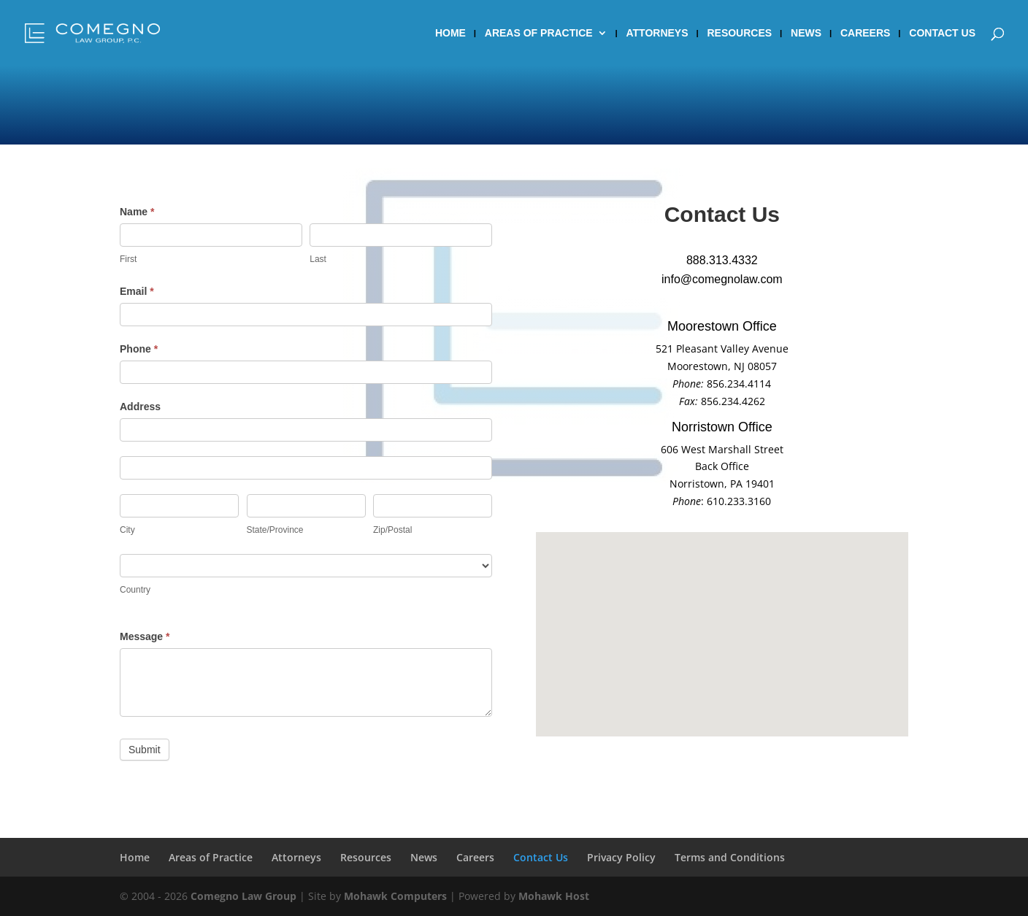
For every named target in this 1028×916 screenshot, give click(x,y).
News (806, 33)
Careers (865, 33)
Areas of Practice (539, 33)
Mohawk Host (553, 896)
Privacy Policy (621, 857)
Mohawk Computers (395, 896)
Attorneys (657, 33)
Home (450, 33)
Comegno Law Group (243, 896)
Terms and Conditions (730, 857)
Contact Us (942, 33)
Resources (739, 33)
